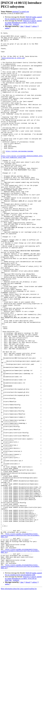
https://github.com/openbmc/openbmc (19, 175)
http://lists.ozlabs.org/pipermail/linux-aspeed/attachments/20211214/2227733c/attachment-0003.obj (20, 673)
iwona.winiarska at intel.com (13, 63)
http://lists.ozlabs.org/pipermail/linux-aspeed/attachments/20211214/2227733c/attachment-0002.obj (20, 654)
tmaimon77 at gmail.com (20, 11)
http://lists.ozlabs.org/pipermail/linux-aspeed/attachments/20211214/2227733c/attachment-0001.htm (20, 636)
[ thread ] (28, 26)
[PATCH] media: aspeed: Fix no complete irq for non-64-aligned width (23, 18)
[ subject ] (34, 26)
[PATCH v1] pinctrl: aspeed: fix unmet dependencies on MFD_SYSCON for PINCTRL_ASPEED (23, 22)
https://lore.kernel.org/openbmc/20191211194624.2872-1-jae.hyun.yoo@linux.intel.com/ (22, 181)
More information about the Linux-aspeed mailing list (19, 696)
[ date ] (22, 26)
